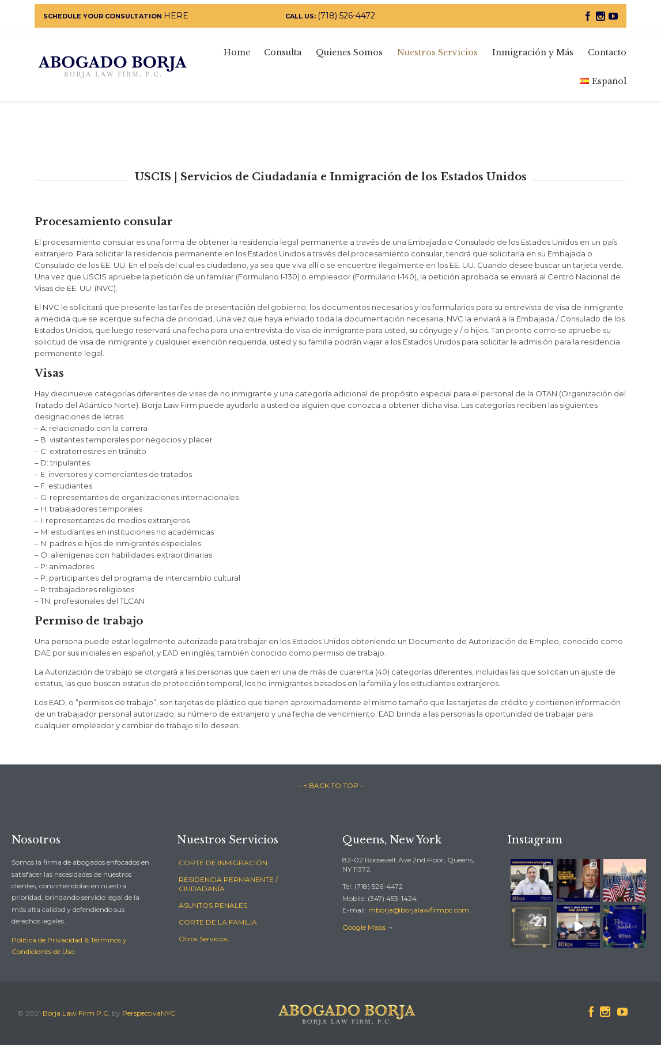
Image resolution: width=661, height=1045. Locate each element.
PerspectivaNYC (148, 1013)
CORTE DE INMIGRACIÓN (223, 862)
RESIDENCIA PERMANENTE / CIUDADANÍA (228, 884)
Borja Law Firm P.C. (76, 1013)
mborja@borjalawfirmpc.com (418, 910)
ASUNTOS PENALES (213, 905)
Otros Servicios (203, 938)
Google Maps (364, 927)
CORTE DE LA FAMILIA (218, 922)
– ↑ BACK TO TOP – (331, 785)
